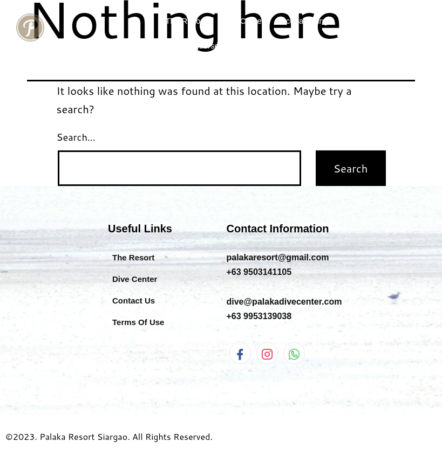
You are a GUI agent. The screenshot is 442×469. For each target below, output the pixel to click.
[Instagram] (267, 353)
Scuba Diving (317, 21)
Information (301, 45)
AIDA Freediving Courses (190, 45)
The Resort (185, 20)
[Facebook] (240, 353)
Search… (76, 137)
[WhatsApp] (294, 353)
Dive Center (243, 20)
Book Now (371, 45)
